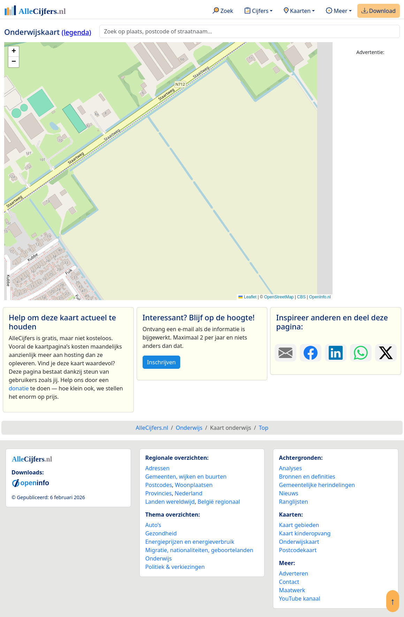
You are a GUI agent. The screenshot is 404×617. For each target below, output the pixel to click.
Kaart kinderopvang (304, 533)
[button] (13, 51)
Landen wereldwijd (170, 501)
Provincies (158, 493)
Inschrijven (161, 362)
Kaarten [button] (297, 11)
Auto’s (153, 525)
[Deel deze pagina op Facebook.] (310, 352)
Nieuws (288, 493)
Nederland (189, 493)
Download (378, 11)
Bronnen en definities (307, 476)
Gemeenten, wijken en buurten (186, 476)
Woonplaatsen (194, 485)
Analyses (290, 468)
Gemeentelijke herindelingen (317, 485)
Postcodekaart (298, 550)
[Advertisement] (370, 166)
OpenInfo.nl (320, 297)
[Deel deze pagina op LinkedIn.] (335, 352)
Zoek (223, 11)
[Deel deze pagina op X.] (386, 352)
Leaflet (247, 297)
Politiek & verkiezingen (175, 567)
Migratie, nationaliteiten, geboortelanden (199, 550)
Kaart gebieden (299, 525)
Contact (289, 582)
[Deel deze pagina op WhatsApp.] (361, 352)
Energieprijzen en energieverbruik (189, 542)
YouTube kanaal (299, 598)
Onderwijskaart (299, 542)
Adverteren (293, 573)
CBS (301, 297)
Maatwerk (292, 590)
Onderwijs (158, 558)
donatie (19, 388)
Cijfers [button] (256, 11)
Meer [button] (336, 11)
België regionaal (219, 501)
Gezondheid (161, 533)
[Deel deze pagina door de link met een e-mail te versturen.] (285, 352)
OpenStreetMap (279, 297)
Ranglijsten (293, 501)
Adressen (157, 468)
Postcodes (158, 485)
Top (263, 428)
